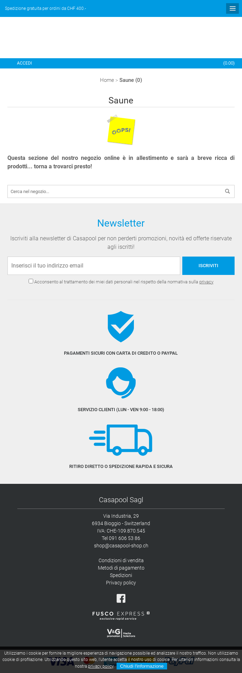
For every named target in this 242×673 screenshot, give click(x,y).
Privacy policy (121, 582)
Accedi (24, 63)
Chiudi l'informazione (142, 666)
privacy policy (100, 666)
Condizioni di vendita (121, 560)
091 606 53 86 (124, 538)
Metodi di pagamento (121, 568)
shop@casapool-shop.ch (121, 545)
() (229, 63)
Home (107, 80)
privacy (206, 281)
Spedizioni (121, 575)
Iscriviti (208, 265)
